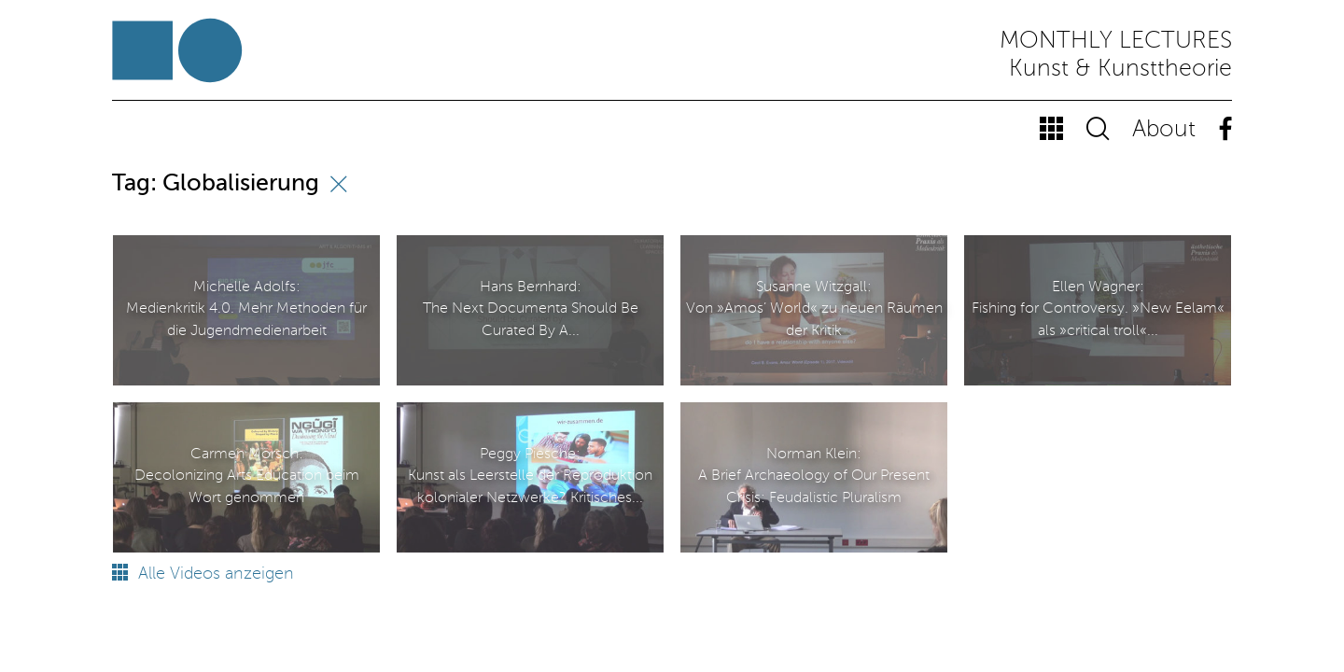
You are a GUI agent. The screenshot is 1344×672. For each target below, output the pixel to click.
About (1164, 130)
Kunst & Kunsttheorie (1120, 69)
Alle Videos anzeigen (203, 574)
